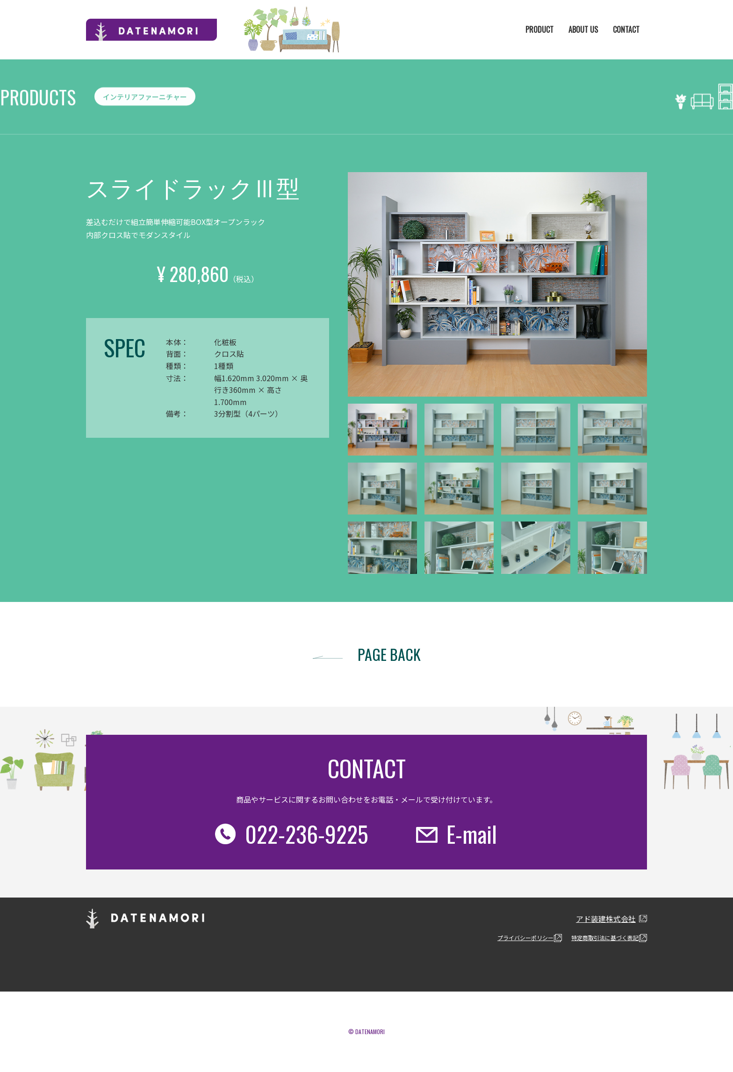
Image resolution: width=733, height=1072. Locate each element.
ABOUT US (583, 29)
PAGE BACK (389, 654)
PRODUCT (539, 29)
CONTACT (626, 29)
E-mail (471, 833)
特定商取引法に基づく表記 (605, 938)
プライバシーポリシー (525, 938)
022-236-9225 (306, 833)
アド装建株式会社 (606, 918)
